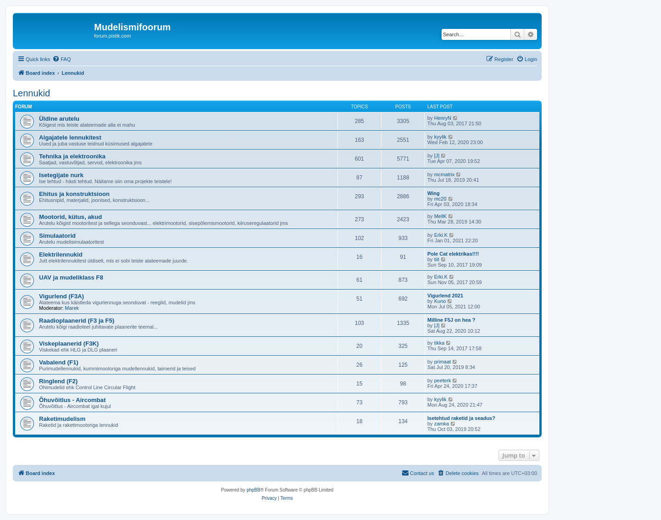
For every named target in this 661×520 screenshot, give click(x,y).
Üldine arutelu (59, 118)
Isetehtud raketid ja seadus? (461, 418)
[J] (437, 155)
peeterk (442, 380)
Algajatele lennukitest (70, 137)
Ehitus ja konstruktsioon (74, 193)
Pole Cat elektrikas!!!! (453, 254)
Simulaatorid (57, 235)
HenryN (442, 118)
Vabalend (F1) (58, 362)
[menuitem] (61, 59)
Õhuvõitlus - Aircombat (72, 400)
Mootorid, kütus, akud (70, 216)
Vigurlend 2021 (445, 295)
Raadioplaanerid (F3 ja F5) (76, 320)
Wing (433, 193)
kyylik (440, 137)
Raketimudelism (62, 418)
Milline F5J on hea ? (451, 320)
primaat (442, 361)
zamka (441, 423)
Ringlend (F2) (58, 381)
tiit (436, 259)
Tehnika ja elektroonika (72, 156)
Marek (72, 308)
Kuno (440, 301)
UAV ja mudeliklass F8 (71, 277)
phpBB (253, 489)
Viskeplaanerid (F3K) (69, 343)
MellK (440, 216)
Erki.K (441, 235)
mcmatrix (444, 174)
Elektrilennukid (61, 254)
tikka (439, 343)
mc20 (440, 198)
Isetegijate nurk (61, 175)
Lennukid (31, 93)
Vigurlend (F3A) (61, 296)
